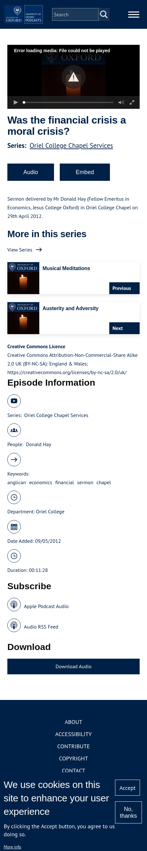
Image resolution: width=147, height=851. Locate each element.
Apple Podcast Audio (46, 606)
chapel (104, 482)
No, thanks (128, 812)
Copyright (73, 758)
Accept (128, 787)
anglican (16, 482)
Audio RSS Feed (41, 626)
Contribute (73, 746)
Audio (30, 172)
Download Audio (73, 666)
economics (40, 482)
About (73, 722)
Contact (73, 770)
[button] (74, 77)
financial (64, 482)
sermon (85, 482)
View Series (19, 249)
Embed (85, 172)
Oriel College (50, 511)
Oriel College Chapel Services (71, 145)
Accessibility (73, 734)
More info (12, 847)
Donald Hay (38, 444)
